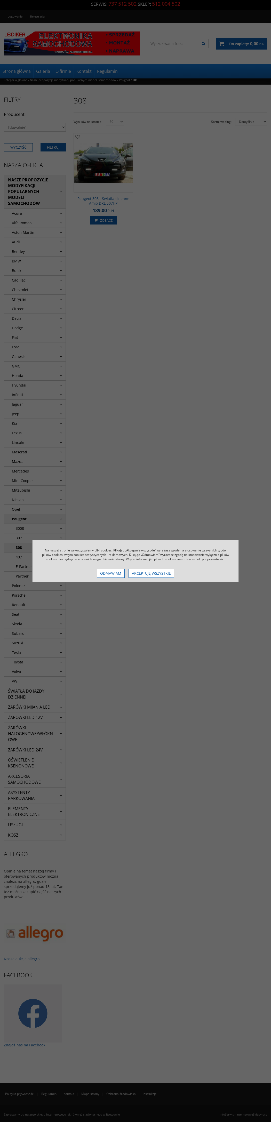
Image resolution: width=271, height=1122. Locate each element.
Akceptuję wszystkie (151, 573)
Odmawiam (110, 573)
